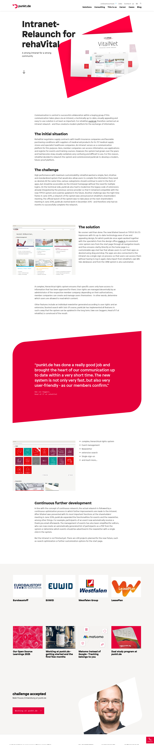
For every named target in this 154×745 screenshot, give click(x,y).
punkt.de (92, 121)
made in (121, 241)
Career (122, 7)
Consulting (99, 7)
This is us (112, 7)
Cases (131, 7)
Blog (139, 7)
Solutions (87, 7)
